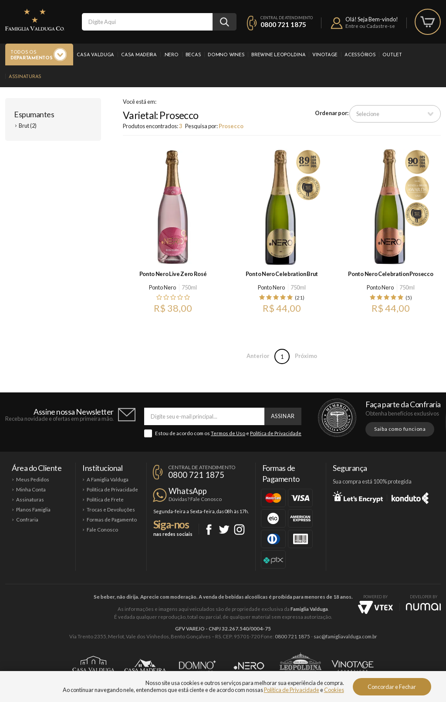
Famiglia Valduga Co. (34, 20)
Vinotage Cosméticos (352, 665)
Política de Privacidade (275, 433)
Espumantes (34, 114)
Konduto (410, 496)
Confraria (27, 519)
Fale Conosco (102, 529)
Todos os (31, 55)
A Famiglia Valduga (107, 479)
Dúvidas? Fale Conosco (195, 499)
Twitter (224, 529)
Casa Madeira (139, 55)
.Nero (171, 55)
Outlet (392, 55)
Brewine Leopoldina (278, 55)
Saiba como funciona (400, 429)
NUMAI (423, 606)
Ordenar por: (331, 112)
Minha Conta (31, 489)
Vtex (375, 607)
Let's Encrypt (358, 496)
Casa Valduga (95, 55)
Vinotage (325, 55)
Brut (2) (28, 125)
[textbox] (147, 22)
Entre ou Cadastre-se (370, 26)
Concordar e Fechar (392, 686)
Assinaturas (25, 77)
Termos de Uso (228, 433)
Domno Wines (226, 55)
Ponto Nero (162, 287)
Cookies (334, 689)
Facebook (208, 529)
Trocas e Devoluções (111, 509)
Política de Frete (105, 499)
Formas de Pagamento (112, 519)
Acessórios (360, 55)
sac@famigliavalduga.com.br (345, 636)
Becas (193, 55)
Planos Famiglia (33, 509)
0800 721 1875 (283, 24)
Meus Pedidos (32, 479)
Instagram (239, 529)
